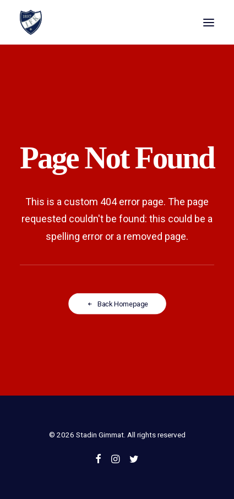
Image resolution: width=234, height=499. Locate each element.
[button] (208, 22)
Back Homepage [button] (117, 304)
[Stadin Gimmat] (31, 22)
